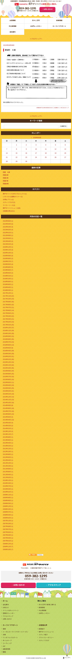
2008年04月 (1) (8, 515)
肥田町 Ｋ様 (10, 50)
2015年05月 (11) (8, 382)
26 (55, 157)
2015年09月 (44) (8, 371)
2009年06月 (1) (8, 500)
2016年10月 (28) (8, 333)
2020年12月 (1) (8, 247)
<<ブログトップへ (36, 39)
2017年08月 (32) (8, 304)
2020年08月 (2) (8, 258)
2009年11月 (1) (8, 495)
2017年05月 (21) (8, 313)
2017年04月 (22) (8, 316)
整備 (4, 652)
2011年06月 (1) (8, 471)
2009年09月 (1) (8, 497)
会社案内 (13, 32)
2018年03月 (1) (8, 290)
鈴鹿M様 (6, 184)
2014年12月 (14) (8, 397)
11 (46, 149)
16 (26, 153)
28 (7, 161)
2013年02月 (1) (8, 446)
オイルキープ (7, 640)
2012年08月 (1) (8, 454)
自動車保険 (6, 649)
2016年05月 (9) (8, 348)
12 (55, 149)
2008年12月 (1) (8, 506)
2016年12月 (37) (8, 327)
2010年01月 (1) (8, 492)
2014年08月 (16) (8, 408)
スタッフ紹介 (43, 634)
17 (36, 153)
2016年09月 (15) (8, 336)
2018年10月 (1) (8, 278)
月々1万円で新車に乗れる (47, 604)
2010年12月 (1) (8, 480)
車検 (4, 629)
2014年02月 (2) (8, 425)
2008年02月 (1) (8, 518)
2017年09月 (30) (8, 302)
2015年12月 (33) (8, 362)
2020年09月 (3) (8, 255)
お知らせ (6, 607)
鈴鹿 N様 (6, 172)
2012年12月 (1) (8, 448)
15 (16, 153)
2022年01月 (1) (8, 232)
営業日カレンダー (9, 613)
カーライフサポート (59, 26)
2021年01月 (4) (8, 244)
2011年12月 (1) (8, 463)
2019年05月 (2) (8, 273)
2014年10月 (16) (8, 402)
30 (26, 161)
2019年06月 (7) (8, 270)
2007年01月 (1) (8, 541)
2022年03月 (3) (8, 227)
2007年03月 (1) (8, 538)
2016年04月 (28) (8, 350)
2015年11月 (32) (8, 365)
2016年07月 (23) (8, 342)
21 (7, 157)
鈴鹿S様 (5, 175)
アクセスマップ (54, 585)
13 (65, 149)
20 (65, 153)
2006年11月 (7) (8, 546)
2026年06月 (37, 137)
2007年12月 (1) (8, 520)
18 (46, 153)
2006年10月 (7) (8, 549)
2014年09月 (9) (8, 405)
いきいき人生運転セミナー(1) (13, 196)
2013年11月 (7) (8, 434)
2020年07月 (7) (8, 261)
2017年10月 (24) (8, 299)
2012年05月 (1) (8, 457)
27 (65, 157)
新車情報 (59, 20)
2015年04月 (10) (8, 385)
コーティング (7, 643)
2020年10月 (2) (8, 253)
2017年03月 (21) (8, 319)
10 (36, 149)
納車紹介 (42, 629)
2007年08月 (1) (8, 526)
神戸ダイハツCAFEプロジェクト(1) (15, 194)
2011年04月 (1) (8, 474)
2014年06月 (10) (8, 414)
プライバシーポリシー (46, 637)
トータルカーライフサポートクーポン (15, 632)
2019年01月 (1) (8, 276)
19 (55, 153)
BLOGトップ (66, 107)
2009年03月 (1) (8, 503)
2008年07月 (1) (8, 512)
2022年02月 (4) (8, 230)
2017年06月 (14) (8, 310)
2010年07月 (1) (8, 486)
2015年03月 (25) (8, 388)
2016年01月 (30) (8, 359)
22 (16, 157)
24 (36, 157)
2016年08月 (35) (8, 339)
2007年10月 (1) (8, 523)
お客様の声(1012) (9, 211)
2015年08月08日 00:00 (47, 107)
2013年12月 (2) (8, 431)
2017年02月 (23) (8, 322)
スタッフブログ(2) (9, 202)
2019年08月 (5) (8, 267)
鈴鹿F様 (5, 181)
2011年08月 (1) (8, 469)
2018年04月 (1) (8, 287)
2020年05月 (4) (8, 264)
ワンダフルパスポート (10, 637)
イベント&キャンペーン (11, 610)
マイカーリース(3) (9, 205)
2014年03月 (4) (8, 423)
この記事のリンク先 (57, 107)
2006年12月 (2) (8, 544)
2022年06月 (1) (8, 221)
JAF (4, 646)
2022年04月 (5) (8, 224)
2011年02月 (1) (8, 477)
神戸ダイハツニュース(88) (11, 208)
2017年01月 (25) (8, 325)
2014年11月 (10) (8, 399)
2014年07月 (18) (8, 411)
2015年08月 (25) (8, 374)
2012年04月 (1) (8, 460)
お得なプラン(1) (8, 199)
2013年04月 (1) (8, 443)
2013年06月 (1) (8, 440)
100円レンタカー (36, 26)
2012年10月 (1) (8, 451)
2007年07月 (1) (8, 529)
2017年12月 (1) (8, 293)
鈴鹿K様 (5, 178)
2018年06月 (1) (8, 284)
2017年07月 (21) (8, 307)
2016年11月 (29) (8, 330)
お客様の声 (39, 107)
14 (7, 153)
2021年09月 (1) (8, 235)
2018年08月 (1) (8, 281)
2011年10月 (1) (8, 466)
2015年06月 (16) (8, 379)
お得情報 (13, 20)
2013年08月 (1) (8, 437)
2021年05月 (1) (8, 238)
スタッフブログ (44, 640)
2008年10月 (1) (8, 509)
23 (26, 157)
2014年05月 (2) (8, 417)
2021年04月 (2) (8, 241)
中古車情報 (12, 26)
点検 (4, 634)
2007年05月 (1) (8, 532)
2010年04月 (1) (8, 489)
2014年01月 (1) (8, 428)
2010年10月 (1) (8, 483)
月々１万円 (36, 20)
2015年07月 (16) (8, 376)
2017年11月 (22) (8, 296)
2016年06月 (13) (8, 345)
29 (16, 161)
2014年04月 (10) (8, 420)
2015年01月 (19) (8, 394)
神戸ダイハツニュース (46, 632)
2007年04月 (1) (8, 535)
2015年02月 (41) (8, 391)
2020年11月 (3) (8, 250)
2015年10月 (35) (8, 368)
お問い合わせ (48, 9)
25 (46, 157)
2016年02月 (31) (8, 356)
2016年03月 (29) (8, 353)
